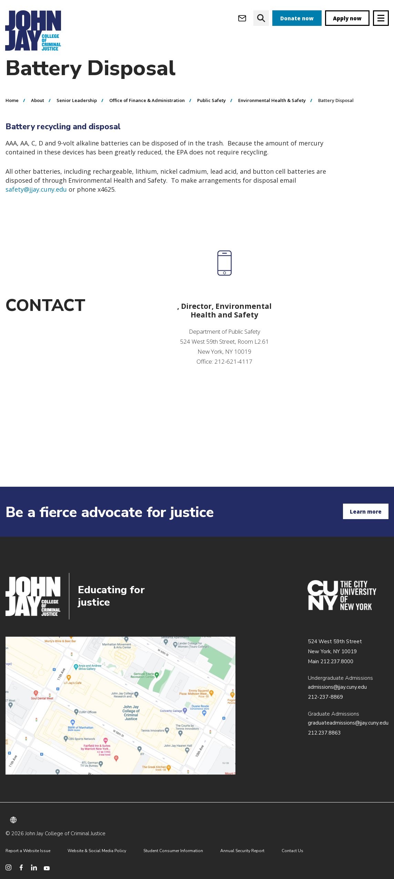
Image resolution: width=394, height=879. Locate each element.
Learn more (366, 511)
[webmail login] (242, 18)
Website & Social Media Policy (97, 850)
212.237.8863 (324, 732)
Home (12, 114)
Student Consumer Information (173, 850)
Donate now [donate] (297, 18)
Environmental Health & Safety (272, 114)
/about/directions (120, 706)
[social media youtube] (47, 867)
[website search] (261, 18)
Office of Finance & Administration (147, 114)
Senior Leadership (77, 114)
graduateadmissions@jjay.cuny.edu (348, 722)
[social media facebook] (21, 867)
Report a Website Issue (28, 850)
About (37, 114)
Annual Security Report (242, 850)
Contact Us (292, 850)
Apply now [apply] (347, 18)
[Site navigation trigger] (381, 18)
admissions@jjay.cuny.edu (337, 687)
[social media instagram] (8, 867)
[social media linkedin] (34, 867)
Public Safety (211, 114)
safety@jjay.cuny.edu (36, 203)
